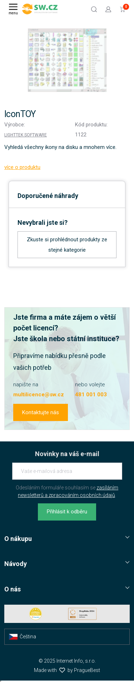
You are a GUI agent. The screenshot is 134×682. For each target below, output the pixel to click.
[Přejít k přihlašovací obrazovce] (108, 9)
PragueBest (87, 670)
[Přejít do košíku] (122, 9)
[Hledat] (94, 9)
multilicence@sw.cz (38, 394)
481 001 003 (91, 394)
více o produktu (22, 167)
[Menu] (13, 9)
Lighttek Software (25, 134)
